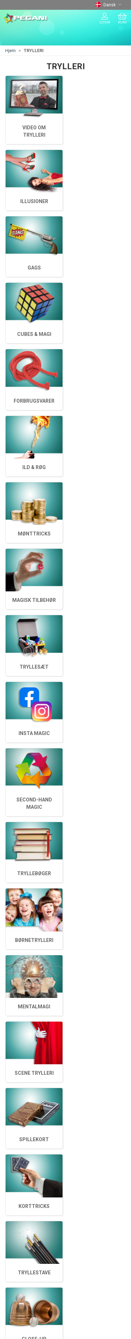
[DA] (25, 18)
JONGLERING (22, 1138)
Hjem (10, 50)
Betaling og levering (30, 1221)
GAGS (97, 674)
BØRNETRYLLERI (97, 334)
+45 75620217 (21, 1076)
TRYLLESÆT (96, 474)
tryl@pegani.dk (21, 1084)
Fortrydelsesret (25, 1241)
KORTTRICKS (96, 201)
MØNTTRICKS (97, 541)
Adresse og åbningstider (35, 1211)
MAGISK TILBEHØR (34, 541)
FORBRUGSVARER (97, 607)
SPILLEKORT (34, 268)
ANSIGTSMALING (26, 1168)
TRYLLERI (17, 1128)
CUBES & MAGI (34, 674)
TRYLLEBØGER (34, 408)
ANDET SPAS (21, 1178)
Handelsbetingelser (29, 1231)
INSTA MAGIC (34, 474)
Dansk (108, 5)
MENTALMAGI (34, 334)
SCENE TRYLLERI (97, 268)
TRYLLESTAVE (34, 201)
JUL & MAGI (20, 1158)
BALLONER (19, 1148)
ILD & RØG (34, 607)
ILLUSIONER (34, 748)
